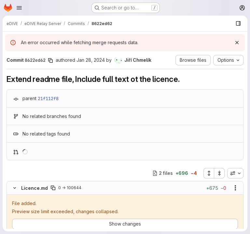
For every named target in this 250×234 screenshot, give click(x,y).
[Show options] (235, 188)
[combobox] (235, 173)
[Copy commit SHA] (50, 60)
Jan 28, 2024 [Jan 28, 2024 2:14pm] (90, 60)
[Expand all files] (208, 173)
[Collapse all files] (219, 173)
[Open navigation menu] (19, 8)
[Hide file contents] (15, 188)
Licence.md (34, 188)
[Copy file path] (53, 188)
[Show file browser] (238, 23)
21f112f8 (48, 98)
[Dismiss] (237, 42)
